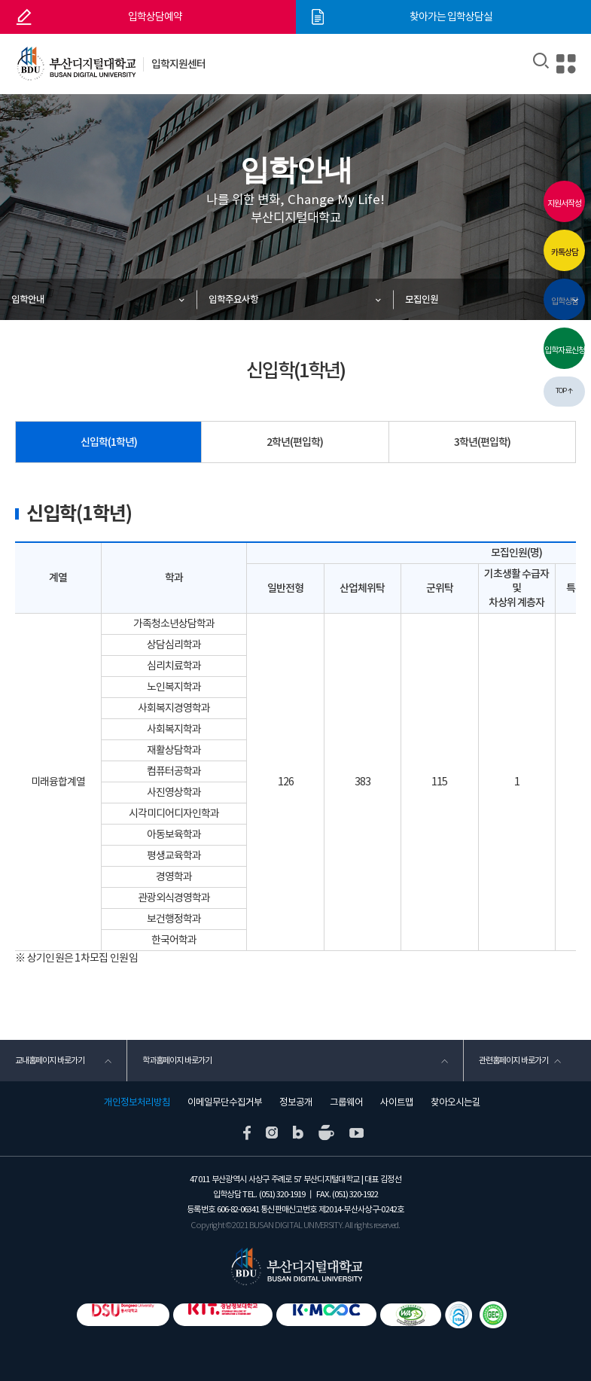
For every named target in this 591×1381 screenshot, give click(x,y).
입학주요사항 (233, 299)
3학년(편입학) (482, 442)
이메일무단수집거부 (224, 1102)
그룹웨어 (346, 1102)
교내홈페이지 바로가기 (49, 1060)
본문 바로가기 (0, 0)
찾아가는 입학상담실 (451, 16)
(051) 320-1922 (355, 1194)
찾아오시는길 (455, 1102)
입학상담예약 (155, 16)
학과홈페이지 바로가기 (177, 1060)
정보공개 (295, 1102)
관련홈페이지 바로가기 (513, 1060)
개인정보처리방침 (137, 1102)
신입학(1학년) (109, 442)
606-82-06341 (238, 1210)
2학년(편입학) (295, 442)
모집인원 (421, 299)
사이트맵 (396, 1102)
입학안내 (27, 299)
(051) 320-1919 (282, 1194)
